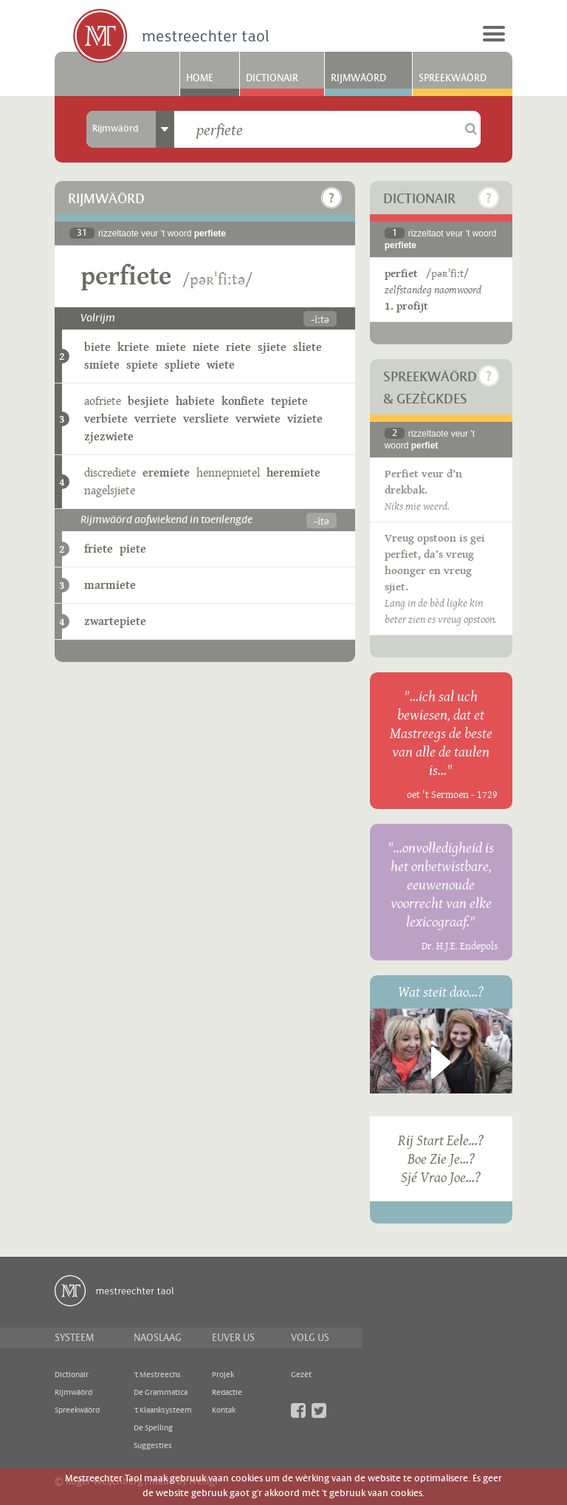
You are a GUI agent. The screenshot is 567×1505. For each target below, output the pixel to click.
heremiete (293, 472)
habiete (195, 400)
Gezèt (301, 1375)
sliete (307, 346)
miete (171, 346)
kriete (133, 346)
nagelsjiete (109, 490)
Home (199, 78)
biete (97, 346)
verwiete (258, 418)
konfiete (242, 400)
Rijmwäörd (358, 78)
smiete (102, 364)
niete (206, 346)
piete (133, 548)
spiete (142, 364)
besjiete (148, 400)
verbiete (106, 418)
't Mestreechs (157, 1375)
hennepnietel (228, 472)
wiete (221, 364)
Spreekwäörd (453, 78)
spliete (182, 364)
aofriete (102, 400)
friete (98, 548)
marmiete (110, 584)
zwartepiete (115, 620)
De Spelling (153, 1428)
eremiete (166, 472)
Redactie (227, 1392)
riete (238, 346)
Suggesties (153, 1445)
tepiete (289, 400)
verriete (155, 418)
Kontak (224, 1410)
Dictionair (272, 78)
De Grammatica (161, 1392)
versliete (206, 418)
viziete (305, 418)
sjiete (272, 346)
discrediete (110, 472)
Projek (223, 1375)
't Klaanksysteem (163, 1410)
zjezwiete (109, 436)
